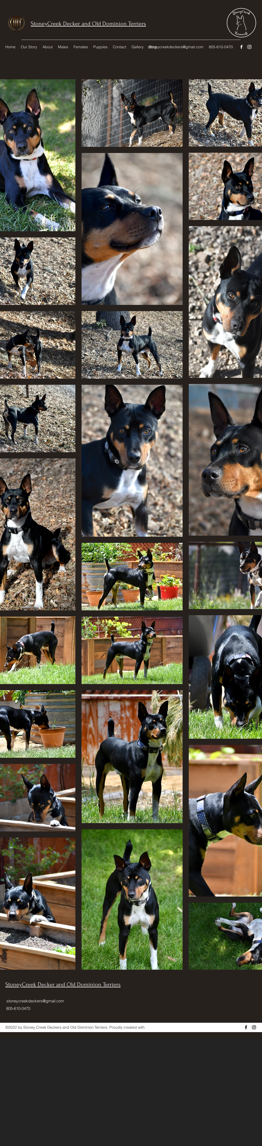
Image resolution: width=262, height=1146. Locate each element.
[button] (47, 47)
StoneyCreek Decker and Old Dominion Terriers (88, 23)
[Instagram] (249, 47)
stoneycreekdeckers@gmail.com (175, 46)
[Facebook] (241, 47)
